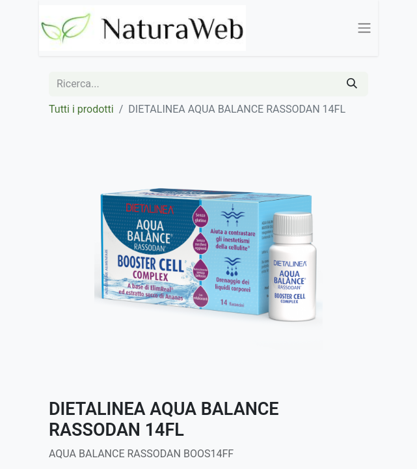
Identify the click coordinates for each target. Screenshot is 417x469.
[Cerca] (352, 84)
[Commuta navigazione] (364, 28)
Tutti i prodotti (81, 109)
